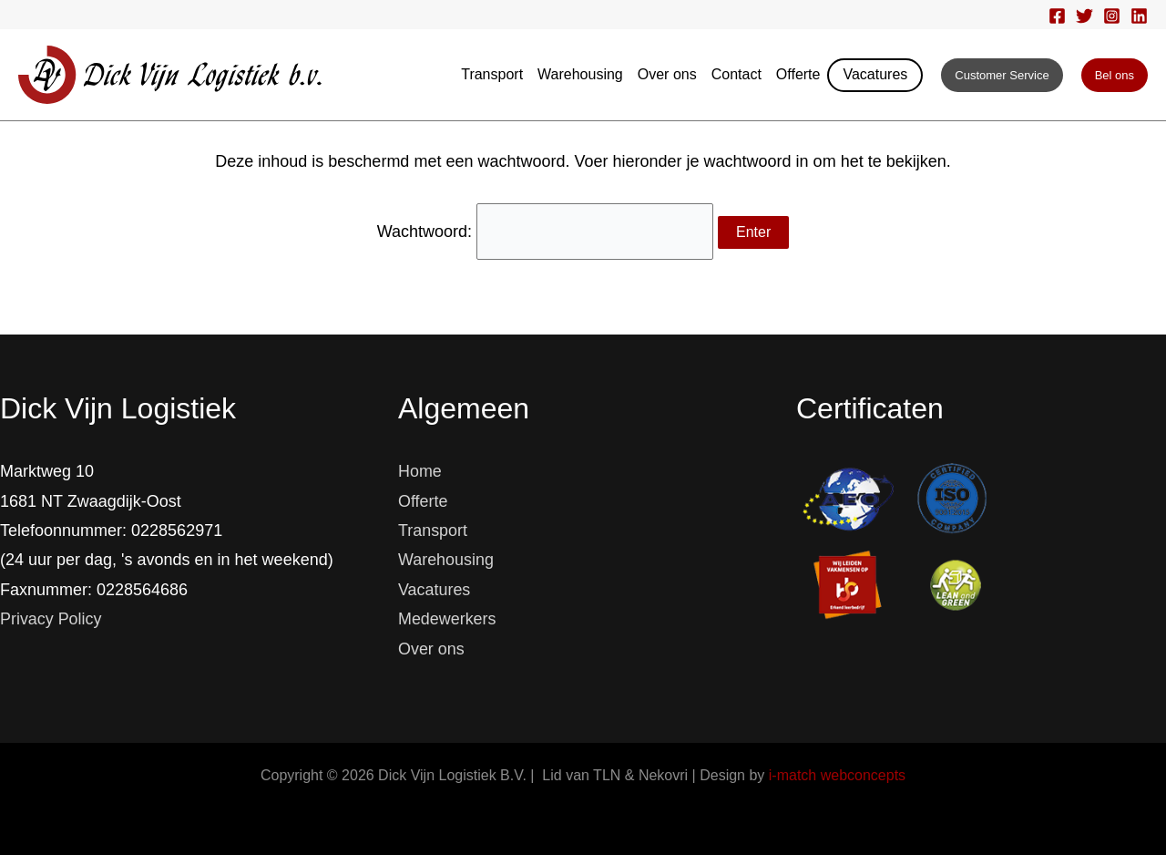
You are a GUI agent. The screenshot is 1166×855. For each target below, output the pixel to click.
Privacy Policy (51, 619)
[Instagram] (1111, 16)
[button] (1001, 75)
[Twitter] (1084, 16)
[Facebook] (1057, 16)
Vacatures (875, 74)
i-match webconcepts (837, 775)
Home (420, 471)
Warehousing (580, 74)
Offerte (798, 74)
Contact (736, 74)
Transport (492, 74)
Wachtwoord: (544, 230)
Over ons (667, 74)
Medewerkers (447, 619)
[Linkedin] (1139, 16)
